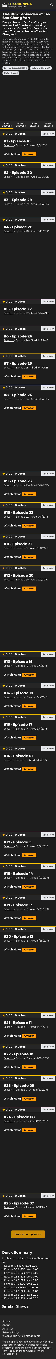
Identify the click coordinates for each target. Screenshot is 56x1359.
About (6, 1325)
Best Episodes (7, 124)
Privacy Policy (10, 1332)
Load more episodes (28, 1234)
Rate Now (48, 133)
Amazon (29, 154)
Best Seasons (34, 124)
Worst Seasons (48, 124)
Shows (6, 1321)
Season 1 (9, 145)
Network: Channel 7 (41, 68)
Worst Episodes (21, 124)
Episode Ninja (32, 1336)
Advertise (8, 1328)
